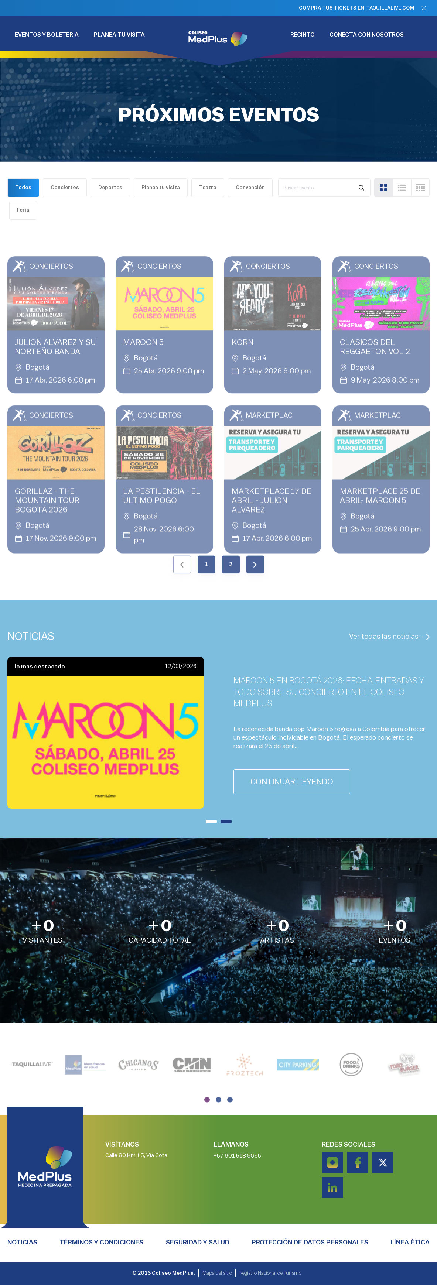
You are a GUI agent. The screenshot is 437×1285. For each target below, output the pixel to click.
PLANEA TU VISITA (119, 35)
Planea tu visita (160, 187)
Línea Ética (410, 1242)
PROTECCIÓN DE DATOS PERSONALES (310, 1242)
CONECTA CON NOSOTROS (367, 35)
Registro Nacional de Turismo (270, 1275)
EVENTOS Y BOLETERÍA (47, 35)
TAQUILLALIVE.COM (390, 8)
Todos (23, 187)
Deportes (110, 187)
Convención (250, 187)
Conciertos (65, 187)
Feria (23, 210)
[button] (211, 821)
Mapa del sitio (217, 1275)
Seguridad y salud (197, 1242)
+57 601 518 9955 (237, 1175)
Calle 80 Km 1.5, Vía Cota (136, 1175)
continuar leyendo (291, 782)
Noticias (22, 1242)
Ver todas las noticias (389, 637)
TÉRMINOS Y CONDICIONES (101, 1242)
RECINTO (302, 35)
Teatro (207, 187)
